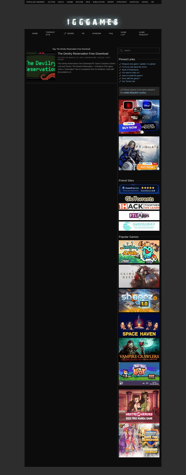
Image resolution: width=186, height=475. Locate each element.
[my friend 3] (139, 206)
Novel (145, 2)
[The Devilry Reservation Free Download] (41, 66)
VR (152, 2)
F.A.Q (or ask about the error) (134, 67)
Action (51, 2)
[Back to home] (93, 16)
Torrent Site (50, 33)
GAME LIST (123, 33)
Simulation (99, 2)
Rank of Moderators (130, 70)
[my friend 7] (139, 226)
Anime (70, 2)
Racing (79, 2)
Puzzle (100, 57)
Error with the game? (131, 78)
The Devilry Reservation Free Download (83, 53)
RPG (88, 2)
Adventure (90, 57)
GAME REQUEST (144, 33)
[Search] (139, 50)
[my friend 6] (139, 215)
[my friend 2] (139, 198)
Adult (61, 2)
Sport (111, 2)
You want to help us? (131, 73)
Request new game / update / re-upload (138, 64)
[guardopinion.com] (139, 189)
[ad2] (137, 406)
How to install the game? (132, 76)
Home (35, 33)
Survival (134, 2)
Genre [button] (70, 33)
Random (97, 33)
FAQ (111, 33)
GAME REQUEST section (134, 93)
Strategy (122, 2)
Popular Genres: (36, 2)
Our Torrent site (128, 81)
